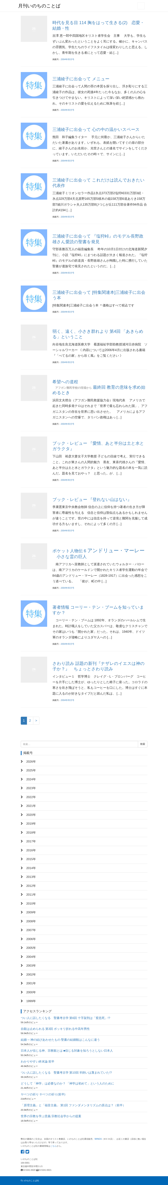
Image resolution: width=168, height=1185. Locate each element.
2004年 (31, 957)
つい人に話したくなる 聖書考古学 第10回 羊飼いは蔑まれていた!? (66, 1072)
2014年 (31, 868)
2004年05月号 (67, 59)
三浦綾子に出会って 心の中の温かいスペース (96, 129)
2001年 (31, 983)
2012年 (31, 886)
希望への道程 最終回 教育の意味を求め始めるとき (98, 387)
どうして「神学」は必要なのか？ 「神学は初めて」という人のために (67, 1083)
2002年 (31, 974)
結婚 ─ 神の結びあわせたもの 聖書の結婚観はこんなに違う (60, 1039)
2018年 (31, 832)
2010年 (31, 903)
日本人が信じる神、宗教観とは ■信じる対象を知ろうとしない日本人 (67, 1050)
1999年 (31, 1001)
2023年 (31, 788)
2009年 (31, 912)
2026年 (31, 761)
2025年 (31, 770)
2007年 (31, 930)
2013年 (31, 877)
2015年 (31, 859)
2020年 (31, 815)
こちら (53, 1146)
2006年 (31, 939)
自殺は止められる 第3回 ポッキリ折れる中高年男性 (55, 1029)
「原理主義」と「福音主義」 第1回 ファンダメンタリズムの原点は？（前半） (73, 1105)
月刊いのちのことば (39, 5)
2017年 (31, 841)
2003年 (31, 965)
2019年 (31, 823)
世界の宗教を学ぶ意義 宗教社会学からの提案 (51, 1116)
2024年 (31, 779)
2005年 (31, 948)
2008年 (31, 921)
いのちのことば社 (30, 1180)
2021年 (31, 806)
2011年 (31, 894)
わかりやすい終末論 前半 (38, 1061)
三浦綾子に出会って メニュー (81, 78)
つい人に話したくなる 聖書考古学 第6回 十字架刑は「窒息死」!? (65, 1018)
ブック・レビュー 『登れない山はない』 (92, 499)
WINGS (98, 1139)
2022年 (31, 797)
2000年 (31, 992)
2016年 (31, 850)
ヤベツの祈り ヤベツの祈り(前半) (43, 1094)
